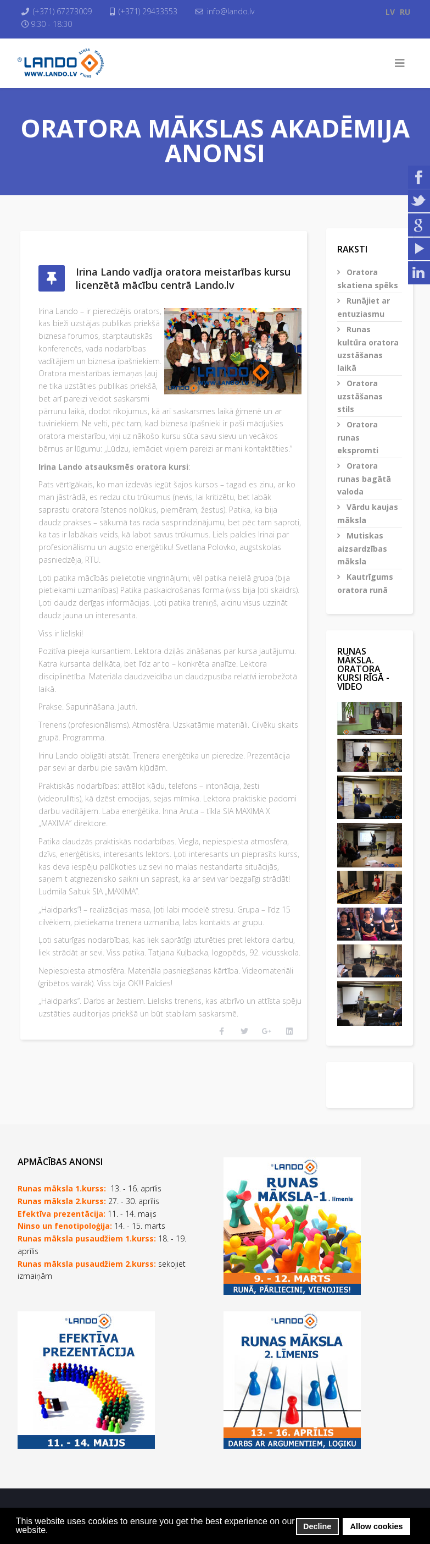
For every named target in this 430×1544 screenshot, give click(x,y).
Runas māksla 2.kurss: (62, 1201)
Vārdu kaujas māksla (367, 513)
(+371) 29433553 (148, 11)
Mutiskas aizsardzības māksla (362, 548)
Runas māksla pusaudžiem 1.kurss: (87, 1238)
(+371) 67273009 (62, 11)
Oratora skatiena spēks (367, 278)
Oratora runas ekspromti (357, 437)
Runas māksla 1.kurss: (62, 1188)
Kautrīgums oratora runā (365, 583)
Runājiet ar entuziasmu (363, 307)
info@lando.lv (231, 11)
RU (405, 12)
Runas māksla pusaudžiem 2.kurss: (87, 1264)
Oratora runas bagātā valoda (364, 478)
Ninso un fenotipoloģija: (66, 1226)
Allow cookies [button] (376, 1526)
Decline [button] (317, 1526)
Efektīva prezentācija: (61, 1213)
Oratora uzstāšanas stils (360, 396)
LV (390, 12)
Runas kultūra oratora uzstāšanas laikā (368, 348)
